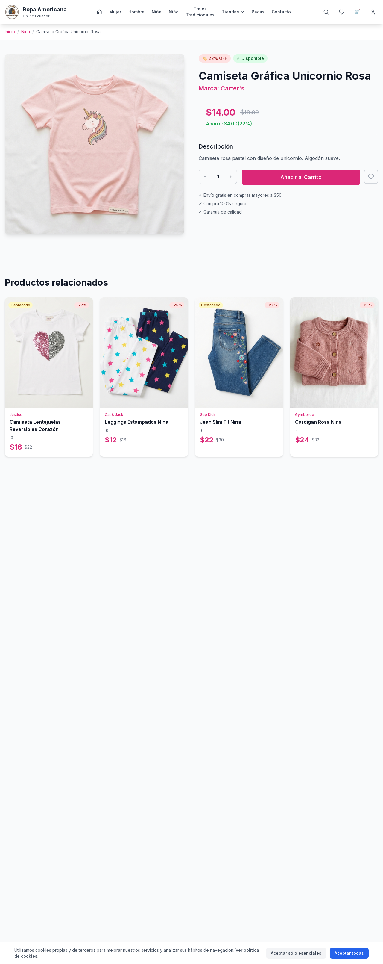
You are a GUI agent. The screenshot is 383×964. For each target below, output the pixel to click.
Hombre (136, 11)
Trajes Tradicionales (200, 11)
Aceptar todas (349, 953)
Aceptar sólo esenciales (296, 953)
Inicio (10, 31)
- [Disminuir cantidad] (205, 176)
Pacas (258, 11)
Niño (174, 11)
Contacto (281, 11)
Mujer (115, 11)
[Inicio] (99, 12)
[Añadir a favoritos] (371, 177)
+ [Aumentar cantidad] (230, 176)
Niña (157, 11)
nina (25, 31)
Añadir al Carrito (301, 177)
